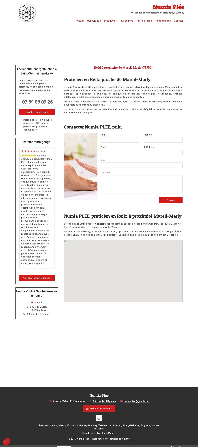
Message (105, 172)
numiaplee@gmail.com (134, 401)
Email (103, 147)
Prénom (148, 134)
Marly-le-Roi (176, 223)
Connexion (177, 444)
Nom (103, 134)
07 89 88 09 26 (37, 102)
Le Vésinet (105, 227)
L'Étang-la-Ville (71, 227)
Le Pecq (84, 227)
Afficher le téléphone (38, 301)
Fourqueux (163, 223)
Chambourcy (149, 223)
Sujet (103, 160)
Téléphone (149, 147)
